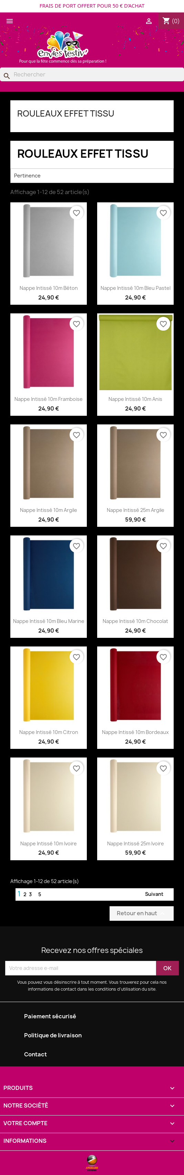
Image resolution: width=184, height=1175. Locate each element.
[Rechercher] (92, 74)
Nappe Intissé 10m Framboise (48, 399)
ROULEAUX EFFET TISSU (65, 113)
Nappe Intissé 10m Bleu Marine (48, 621)
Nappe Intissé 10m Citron (48, 732)
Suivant (158, 894)
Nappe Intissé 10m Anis (135, 399)
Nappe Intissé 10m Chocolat (135, 621)
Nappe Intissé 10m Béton (49, 288)
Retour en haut (141, 913)
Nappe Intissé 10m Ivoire (48, 843)
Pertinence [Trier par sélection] (92, 176)
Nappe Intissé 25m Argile (135, 510)
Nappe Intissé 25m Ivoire (135, 843)
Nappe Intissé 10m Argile (48, 510)
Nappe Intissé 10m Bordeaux (135, 732)
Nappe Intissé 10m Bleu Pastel (136, 288)
